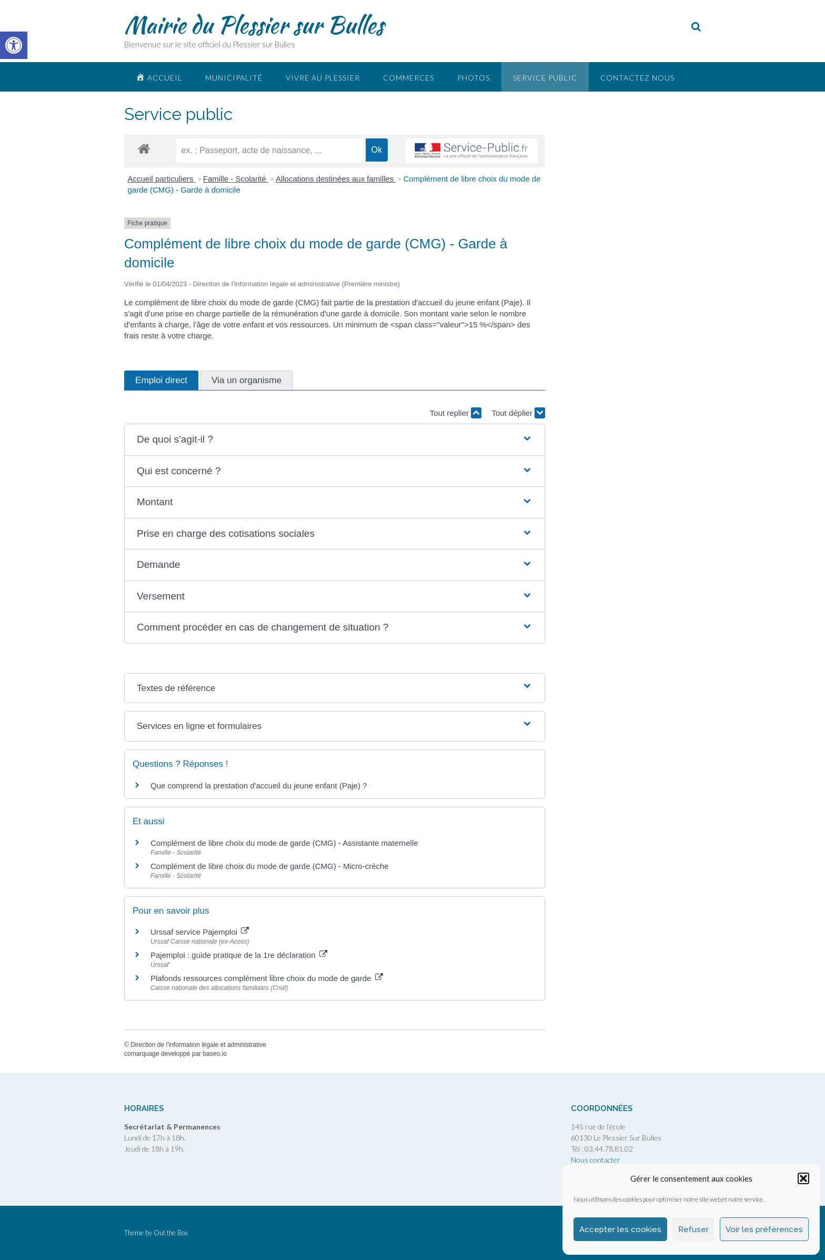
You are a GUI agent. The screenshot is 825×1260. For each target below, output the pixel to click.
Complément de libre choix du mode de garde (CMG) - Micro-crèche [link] (269, 866)
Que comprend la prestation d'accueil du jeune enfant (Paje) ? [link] (258, 785)
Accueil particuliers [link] (162, 178)
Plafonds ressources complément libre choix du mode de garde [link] (266, 978)
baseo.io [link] (214, 1053)
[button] (803, 1178)
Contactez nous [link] (637, 77)
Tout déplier (518, 412)
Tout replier (455, 412)
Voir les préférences (764, 1229)
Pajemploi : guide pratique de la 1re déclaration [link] (238, 955)
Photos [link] (473, 77)
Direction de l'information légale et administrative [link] (198, 1044)
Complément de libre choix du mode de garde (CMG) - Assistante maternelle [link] (284, 842)
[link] (13, 45)
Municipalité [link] (234, 77)
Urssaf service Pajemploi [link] (199, 931)
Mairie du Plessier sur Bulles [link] (254, 25)
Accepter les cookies (620, 1229)
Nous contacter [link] (595, 1159)
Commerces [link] (408, 77)
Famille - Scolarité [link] (235, 178)
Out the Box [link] (171, 1232)
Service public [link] (545, 77)
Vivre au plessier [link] (323, 77)
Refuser (693, 1229)
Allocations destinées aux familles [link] (336, 178)
